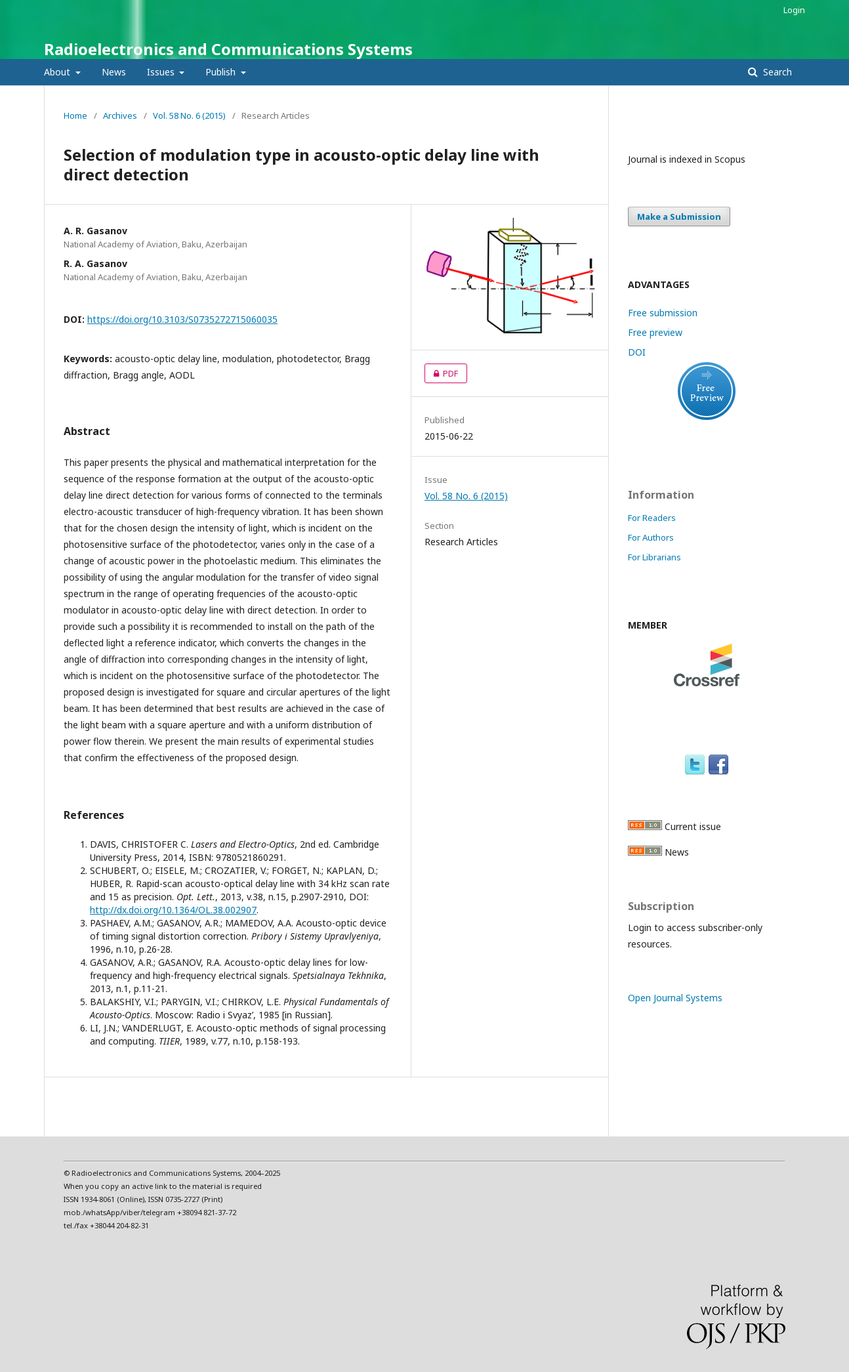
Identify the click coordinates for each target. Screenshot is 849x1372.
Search (776, 72)
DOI (637, 352)
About (58, 72)
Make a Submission (679, 216)
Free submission (662, 312)
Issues (162, 72)
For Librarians (654, 557)
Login (794, 10)
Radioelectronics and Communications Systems (228, 49)
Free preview (655, 332)
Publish (221, 72)
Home (75, 115)
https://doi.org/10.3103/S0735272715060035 (182, 319)
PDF (441, 373)
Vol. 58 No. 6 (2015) (189, 115)
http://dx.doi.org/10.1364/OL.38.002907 (173, 910)
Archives (120, 115)
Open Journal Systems (675, 997)
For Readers (652, 518)
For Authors (651, 537)
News (114, 72)
